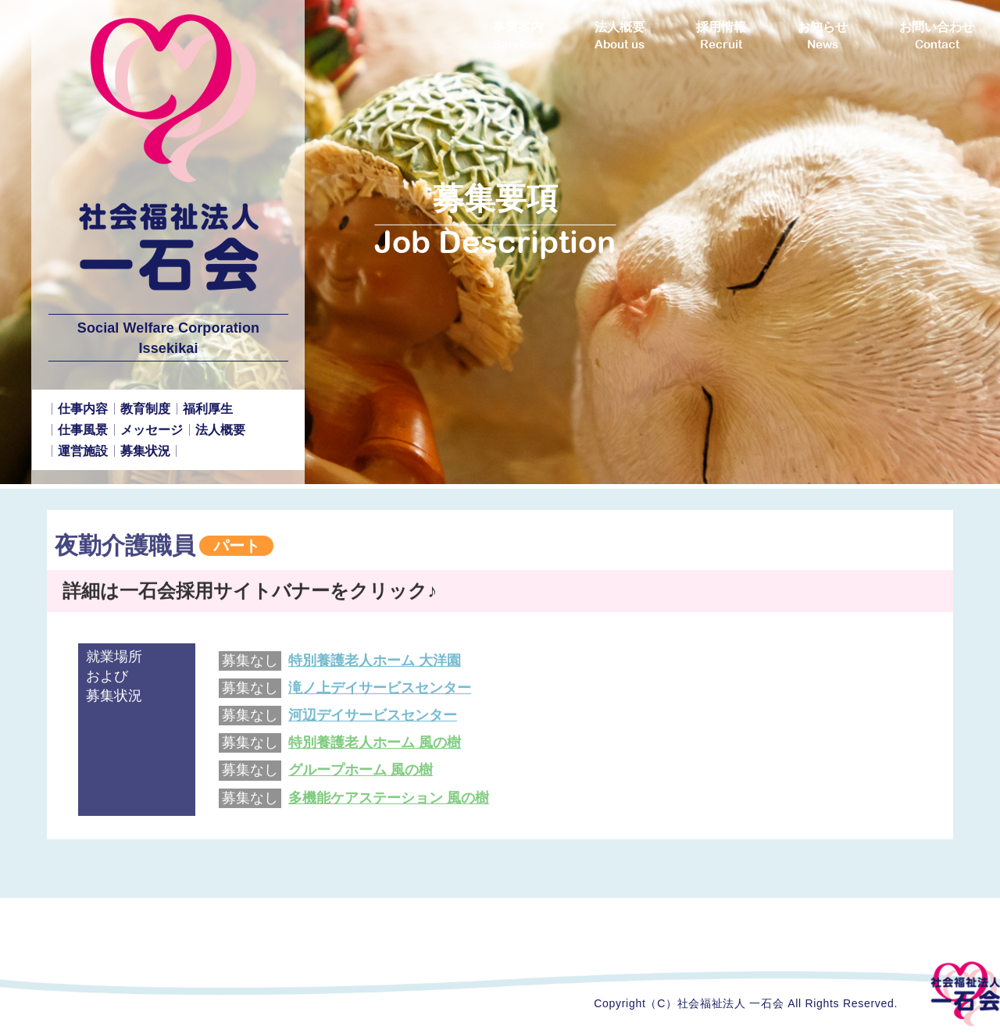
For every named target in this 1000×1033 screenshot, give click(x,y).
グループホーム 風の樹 (360, 777)
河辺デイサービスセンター (372, 722)
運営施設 (83, 451)
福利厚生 (208, 408)
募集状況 (145, 451)
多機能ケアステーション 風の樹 (388, 804)
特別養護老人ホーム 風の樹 (374, 749)
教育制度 (145, 408)
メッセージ (151, 429)
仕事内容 (83, 408)
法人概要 (220, 429)
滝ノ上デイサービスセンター (379, 694)
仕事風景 (83, 429)
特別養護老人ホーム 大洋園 (374, 667)
